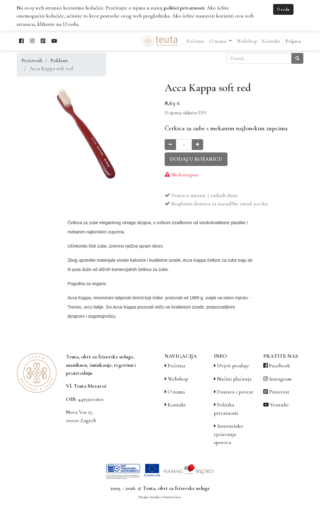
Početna (176, 365)
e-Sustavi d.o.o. (171, 497)
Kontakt (177, 405)
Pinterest (279, 392)
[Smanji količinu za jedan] (170, 144)
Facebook (279, 365)
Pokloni (59, 60)
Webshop (178, 379)
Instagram (280, 379)
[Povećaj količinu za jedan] (197, 144)
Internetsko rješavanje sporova (228, 434)
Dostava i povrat (235, 392)
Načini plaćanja (234, 379)
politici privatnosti (184, 8)
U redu (283, 9)
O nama (176, 392)
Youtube (279, 405)
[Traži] (297, 58)
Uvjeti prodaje (233, 365)
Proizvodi (32, 60)
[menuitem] (195, 41)
